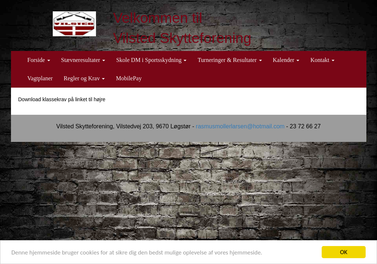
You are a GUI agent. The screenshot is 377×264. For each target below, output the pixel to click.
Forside (38, 60)
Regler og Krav (84, 78)
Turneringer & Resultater (229, 60)
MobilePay (128, 78)
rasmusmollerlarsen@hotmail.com (240, 126)
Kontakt (322, 60)
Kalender (286, 60)
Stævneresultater (83, 60)
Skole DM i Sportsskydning (151, 60)
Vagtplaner (40, 78)
